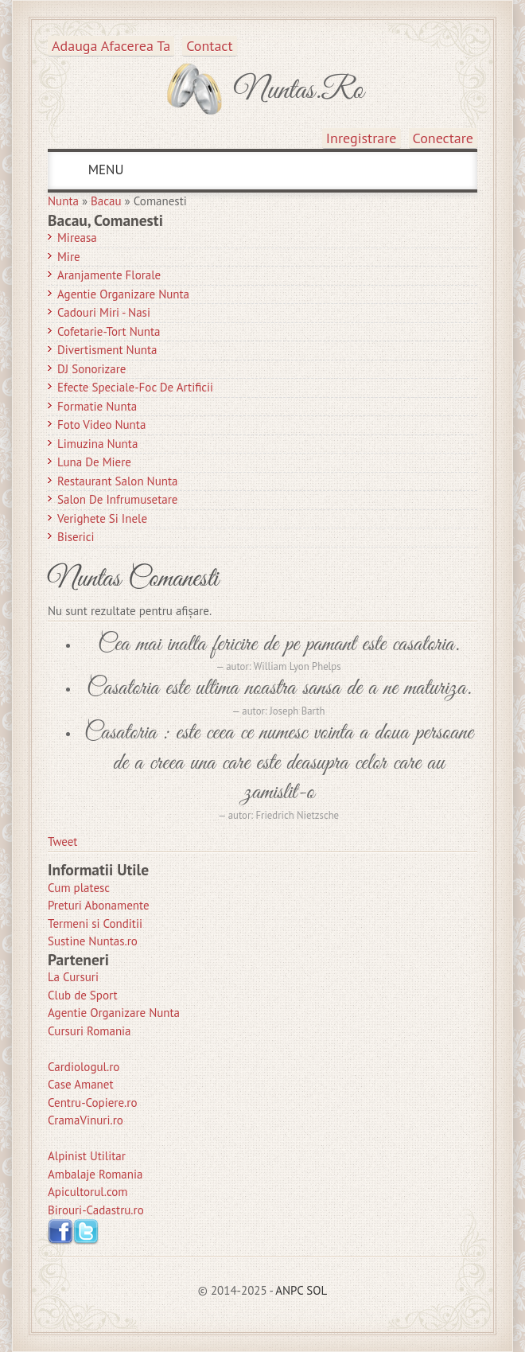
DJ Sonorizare (91, 368)
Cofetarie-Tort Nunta (109, 331)
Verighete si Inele (102, 518)
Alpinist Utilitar (87, 1155)
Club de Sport (83, 995)
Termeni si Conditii (95, 923)
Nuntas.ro (299, 91)
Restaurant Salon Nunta (117, 481)
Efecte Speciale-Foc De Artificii (135, 387)
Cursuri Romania (89, 1030)
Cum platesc (79, 887)
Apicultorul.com (88, 1191)
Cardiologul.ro (83, 1066)
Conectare (443, 138)
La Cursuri (73, 976)
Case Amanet (81, 1084)
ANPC (289, 1290)
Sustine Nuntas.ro (93, 941)
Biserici (76, 536)
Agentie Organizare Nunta (123, 294)
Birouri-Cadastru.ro (96, 1210)
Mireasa (77, 237)
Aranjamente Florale (109, 274)
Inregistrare (361, 138)
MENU (103, 169)
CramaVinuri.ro (85, 1120)
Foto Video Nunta (101, 424)
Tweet (62, 841)
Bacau (106, 200)
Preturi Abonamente (99, 905)
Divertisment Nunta (107, 349)
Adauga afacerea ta (111, 46)
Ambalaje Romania (95, 1174)
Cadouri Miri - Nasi (103, 312)
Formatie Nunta (97, 406)
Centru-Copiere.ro (92, 1102)
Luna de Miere (94, 461)
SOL (316, 1290)
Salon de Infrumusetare (117, 499)
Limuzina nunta (97, 443)
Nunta (63, 200)
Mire (68, 256)
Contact (209, 46)
